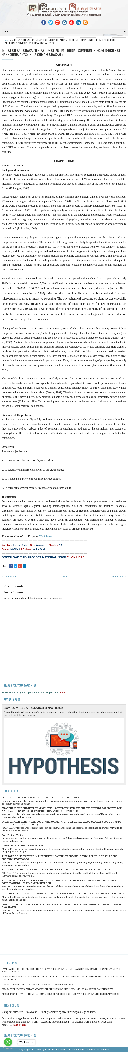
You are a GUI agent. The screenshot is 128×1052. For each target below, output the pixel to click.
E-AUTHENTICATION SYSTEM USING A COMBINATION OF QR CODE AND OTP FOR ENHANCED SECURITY (63, 893)
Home (6, 40)
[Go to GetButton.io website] (8, 1048)
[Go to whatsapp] (8, 1042)
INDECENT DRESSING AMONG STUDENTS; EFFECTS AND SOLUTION (42, 797)
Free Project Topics (12, 835)
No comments (7, 59)
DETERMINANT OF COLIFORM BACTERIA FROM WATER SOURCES (38, 984)
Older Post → (119, 576)
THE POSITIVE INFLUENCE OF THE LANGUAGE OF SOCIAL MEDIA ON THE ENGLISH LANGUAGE (57, 869)
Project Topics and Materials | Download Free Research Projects (74, 1049)
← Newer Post (9, 576)
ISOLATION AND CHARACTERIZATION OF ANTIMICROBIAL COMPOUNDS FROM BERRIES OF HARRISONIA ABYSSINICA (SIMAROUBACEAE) (61, 52)
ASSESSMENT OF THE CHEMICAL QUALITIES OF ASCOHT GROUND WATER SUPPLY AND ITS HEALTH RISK (61, 994)
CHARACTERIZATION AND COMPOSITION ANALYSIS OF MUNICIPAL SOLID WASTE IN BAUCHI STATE (57, 989)
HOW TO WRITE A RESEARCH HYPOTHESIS (34, 707)
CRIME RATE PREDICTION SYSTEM (22, 845)
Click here (45, 536)
